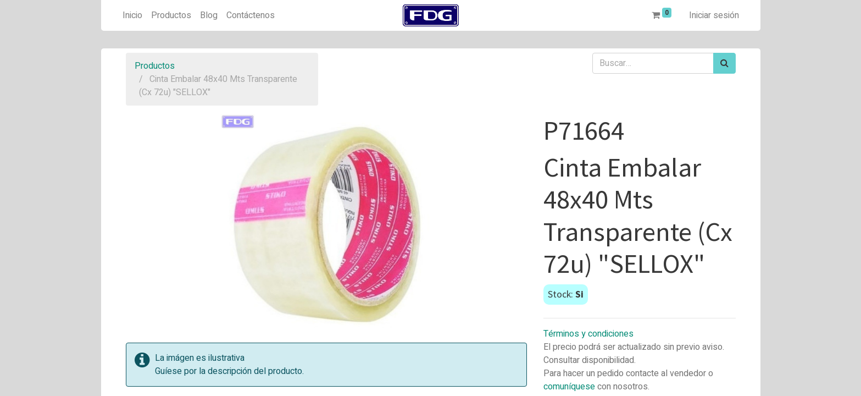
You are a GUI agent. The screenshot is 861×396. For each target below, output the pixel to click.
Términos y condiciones (588, 333)
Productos (155, 66)
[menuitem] (132, 15)
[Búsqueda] (724, 63)
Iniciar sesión (714, 15)
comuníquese (569, 386)
